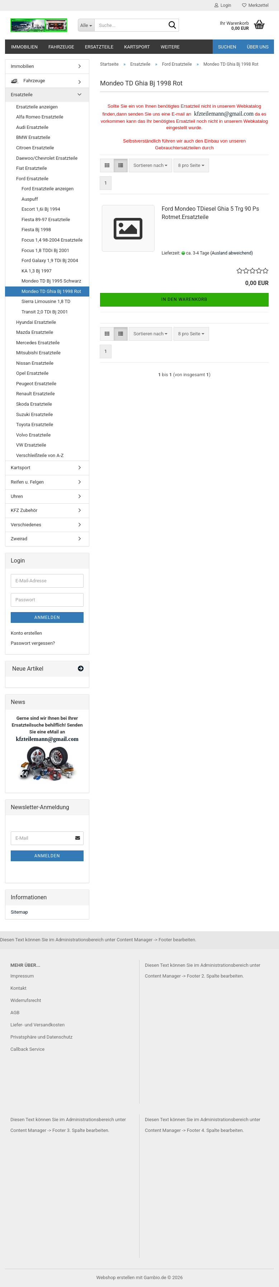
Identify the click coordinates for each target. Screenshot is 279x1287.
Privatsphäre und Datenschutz (41, 1037)
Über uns (258, 47)
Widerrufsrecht (25, 1000)
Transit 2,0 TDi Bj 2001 (45, 311)
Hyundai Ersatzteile (36, 322)
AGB (14, 1012)
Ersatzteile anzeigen (37, 106)
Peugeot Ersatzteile (36, 383)
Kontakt (18, 988)
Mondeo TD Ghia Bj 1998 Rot (51, 291)
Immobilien (24, 47)
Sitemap (19, 912)
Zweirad (19, 538)
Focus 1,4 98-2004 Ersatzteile (52, 240)
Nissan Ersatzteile (34, 363)
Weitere (170, 47)
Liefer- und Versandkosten (37, 1024)
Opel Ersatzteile (32, 373)
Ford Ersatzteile (32, 178)
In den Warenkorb (184, 299)
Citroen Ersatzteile (35, 147)
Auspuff (30, 199)
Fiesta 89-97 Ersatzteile (46, 219)
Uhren (17, 496)
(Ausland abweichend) (231, 253)
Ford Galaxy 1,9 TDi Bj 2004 (50, 260)
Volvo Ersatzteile (33, 435)
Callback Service (27, 1049)
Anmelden (47, 617)
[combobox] (150, 166)
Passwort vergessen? (33, 643)
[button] (107, 166)
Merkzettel (255, 5)
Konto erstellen (26, 633)
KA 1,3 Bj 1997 (37, 271)
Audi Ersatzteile (32, 127)
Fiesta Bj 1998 (36, 229)
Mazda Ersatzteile (34, 332)
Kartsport (137, 47)
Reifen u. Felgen (27, 482)
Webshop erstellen (115, 1277)
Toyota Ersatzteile (34, 424)
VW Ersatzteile (31, 445)
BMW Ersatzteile (33, 137)
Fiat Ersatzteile (31, 168)
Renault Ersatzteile (35, 393)
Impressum (22, 976)
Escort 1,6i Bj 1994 (41, 209)
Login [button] (222, 5)
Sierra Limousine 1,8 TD (46, 301)
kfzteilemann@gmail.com (223, 114)
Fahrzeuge (61, 47)
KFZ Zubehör (24, 510)
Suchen (227, 47)
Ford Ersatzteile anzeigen (48, 188)
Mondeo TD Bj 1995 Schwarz (51, 281)
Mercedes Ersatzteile (38, 342)
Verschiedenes (26, 524)
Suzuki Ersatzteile (34, 414)
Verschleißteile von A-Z (39, 455)
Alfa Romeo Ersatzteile (39, 117)
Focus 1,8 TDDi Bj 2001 (45, 250)
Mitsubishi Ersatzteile (38, 352)
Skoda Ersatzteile (34, 404)
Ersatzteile (99, 47)
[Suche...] (86, 25)
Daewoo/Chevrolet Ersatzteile (46, 158)
